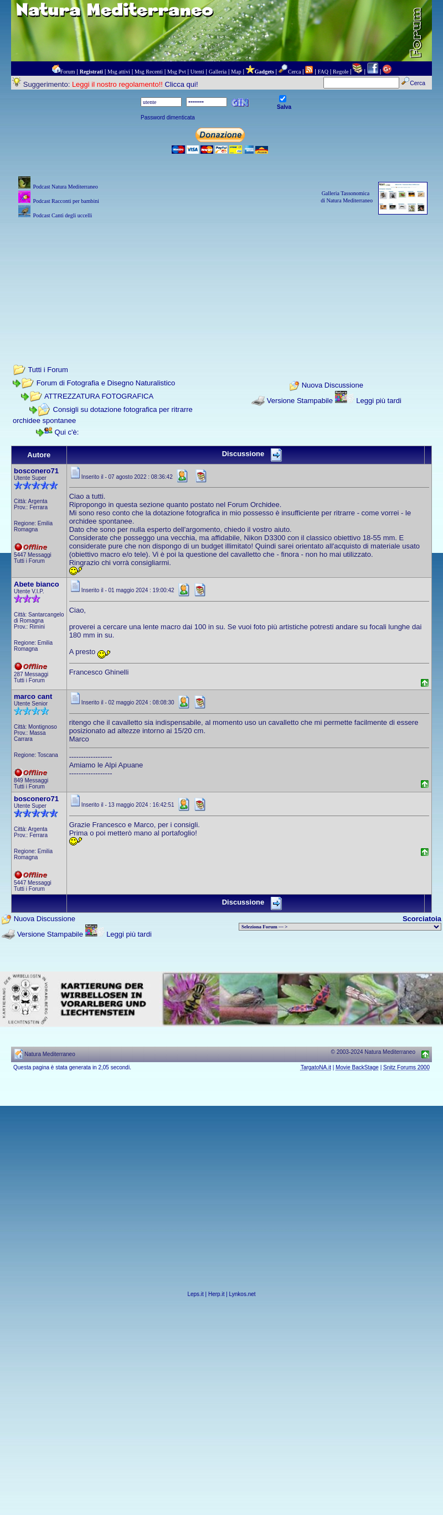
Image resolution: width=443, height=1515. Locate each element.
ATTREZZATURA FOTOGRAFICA (98, 396)
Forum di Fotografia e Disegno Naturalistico (106, 383)
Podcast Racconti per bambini (66, 201)
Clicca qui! (181, 84)
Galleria (217, 72)
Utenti (197, 72)
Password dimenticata (168, 117)
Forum (67, 72)
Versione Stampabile (300, 400)
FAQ (323, 72)
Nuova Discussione (332, 385)
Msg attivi (118, 72)
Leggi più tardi (378, 400)
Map (236, 72)
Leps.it (195, 1294)
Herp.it (216, 1294)
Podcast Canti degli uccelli (62, 215)
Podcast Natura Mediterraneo (65, 187)
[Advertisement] (221, 276)
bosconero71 (36, 471)
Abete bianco (36, 584)
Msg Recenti (149, 72)
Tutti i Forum (48, 369)
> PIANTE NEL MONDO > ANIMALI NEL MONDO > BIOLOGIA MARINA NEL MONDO (340, 927)
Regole (340, 72)
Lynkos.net (242, 1294)
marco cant (33, 696)
